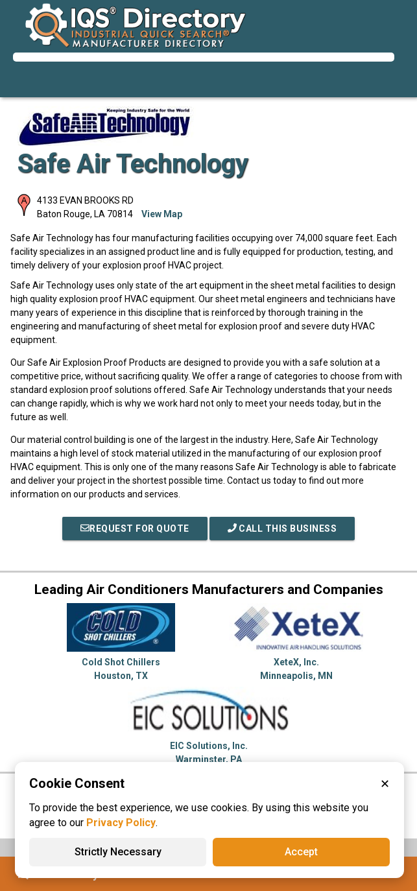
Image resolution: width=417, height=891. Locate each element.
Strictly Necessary (118, 852)
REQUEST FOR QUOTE (134, 528)
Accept (301, 852)
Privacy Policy (121, 822)
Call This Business (282, 528)
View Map (161, 214)
